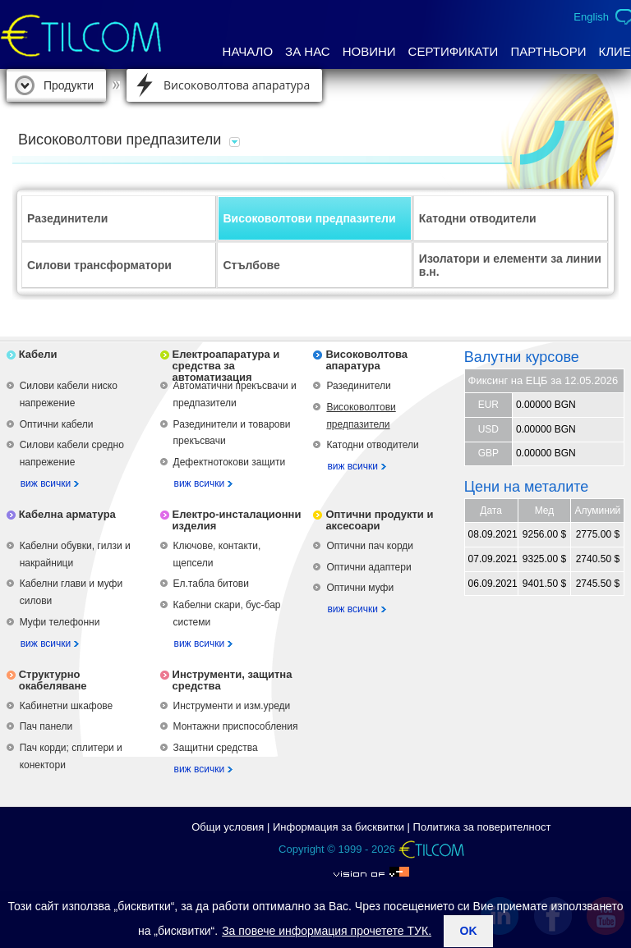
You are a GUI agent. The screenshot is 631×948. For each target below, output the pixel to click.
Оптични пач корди (369, 546)
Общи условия (227, 827)
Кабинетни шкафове (66, 706)
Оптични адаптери (368, 567)
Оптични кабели (57, 424)
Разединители (67, 218)
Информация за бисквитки (338, 827)
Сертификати (453, 51)
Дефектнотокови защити (229, 462)
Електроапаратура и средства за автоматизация (226, 365)
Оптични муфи (360, 587)
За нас (307, 51)
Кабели (38, 354)
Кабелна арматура (67, 514)
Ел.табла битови (211, 583)
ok (468, 930)
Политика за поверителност (482, 827)
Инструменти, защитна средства (232, 680)
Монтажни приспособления (235, 726)
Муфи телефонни (60, 622)
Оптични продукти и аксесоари (379, 520)
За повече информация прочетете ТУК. (326, 930)
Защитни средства (215, 747)
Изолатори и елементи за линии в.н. (510, 265)
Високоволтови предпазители (309, 218)
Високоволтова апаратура (237, 85)
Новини (369, 51)
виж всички (46, 483)
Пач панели (46, 726)
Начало (248, 51)
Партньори (548, 51)
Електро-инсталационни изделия (237, 520)
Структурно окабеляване (53, 680)
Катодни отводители (478, 218)
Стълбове (251, 265)
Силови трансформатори (99, 265)
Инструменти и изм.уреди (232, 706)
